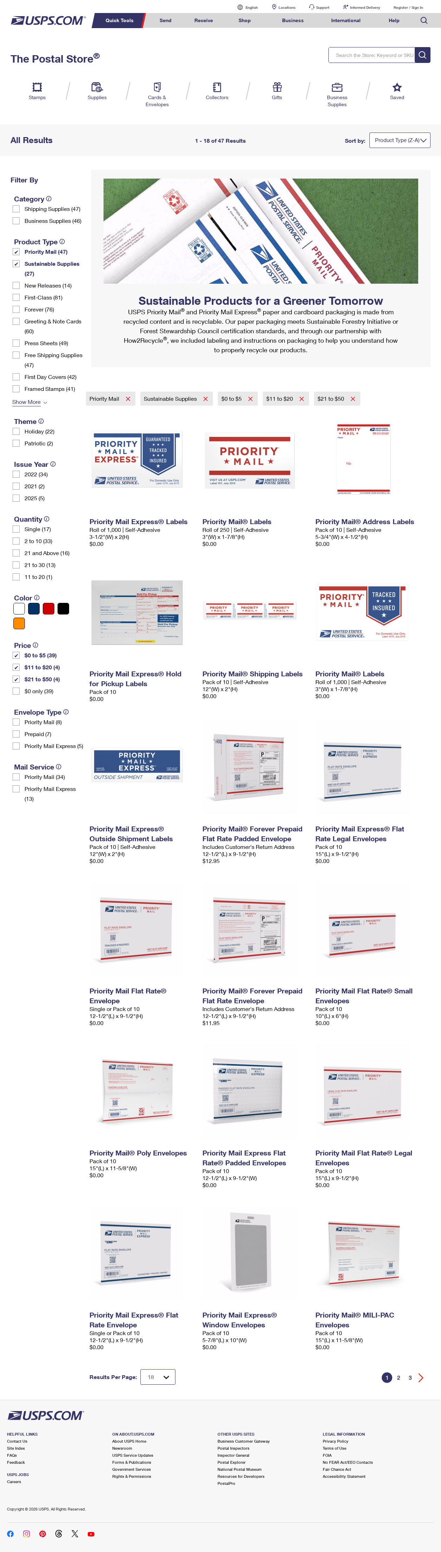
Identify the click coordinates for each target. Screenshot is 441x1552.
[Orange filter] (19, 623)
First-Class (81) (43, 297)
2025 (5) (35, 498)
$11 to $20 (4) (42, 667)
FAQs (12, 1455)
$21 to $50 (332, 398)
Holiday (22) (39, 431)
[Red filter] (48, 608)
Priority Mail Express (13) (50, 793)
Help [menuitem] (394, 20)
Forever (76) (39, 309)
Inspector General (233, 1455)
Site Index (16, 1448)
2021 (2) (35, 486)
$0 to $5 (232, 398)
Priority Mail (105, 398)
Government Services (131, 1469)
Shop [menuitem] (245, 20)
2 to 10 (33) (38, 540)
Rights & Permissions (131, 1476)
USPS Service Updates (132, 1455)
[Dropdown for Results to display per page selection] (157, 1377)
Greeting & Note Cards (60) (53, 326)
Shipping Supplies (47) (52, 208)
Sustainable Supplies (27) (52, 268)
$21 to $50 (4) (42, 679)
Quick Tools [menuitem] (120, 20)
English (244, 7)
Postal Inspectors (233, 1448)
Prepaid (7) (38, 733)
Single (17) (38, 529)
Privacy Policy (335, 1441)
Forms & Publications (131, 1462)
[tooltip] (49, 198)
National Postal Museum (240, 1469)
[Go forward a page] (421, 1377)
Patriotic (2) (39, 443)
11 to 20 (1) (38, 576)
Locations (287, 7)
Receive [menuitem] (203, 20)
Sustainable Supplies (171, 398)
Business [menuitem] (293, 20)
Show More (26, 401)
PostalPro (226, 1483)
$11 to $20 (280, 398)
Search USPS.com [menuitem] (424, 20)
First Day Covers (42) (50, 376)
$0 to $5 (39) (41, 655)
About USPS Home (129, 1441)
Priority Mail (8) (43, 722)
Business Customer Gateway (244, 1441)
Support (322, 7)
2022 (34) (36, 474)
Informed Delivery (365, 7)
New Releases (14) (48, 285)
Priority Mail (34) (45, 776)
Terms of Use (334, 1448)
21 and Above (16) (47, 552)
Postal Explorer (232, 1462)
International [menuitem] (346, 20)
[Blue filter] (34, 608)
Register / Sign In (408, 7)
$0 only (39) (39, 691)
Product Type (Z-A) (397, 140)
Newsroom (122, 1448)
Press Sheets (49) (46, 343)
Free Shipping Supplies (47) (53, 360)
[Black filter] (63, 608)
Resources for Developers (241, 1476)
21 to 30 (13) (40, 564)
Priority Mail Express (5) (54, 745)
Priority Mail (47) (46, 251)
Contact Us (17, 1441)
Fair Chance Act (337, 1469)
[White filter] (19, 608)
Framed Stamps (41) (50, 388)
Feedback (16, 1462)
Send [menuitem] (166, 20)
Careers (14, 1481)
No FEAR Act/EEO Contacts (348, 1462)
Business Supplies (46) (53, 220)
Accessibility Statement (344, 1476)
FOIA (327, 1455)
